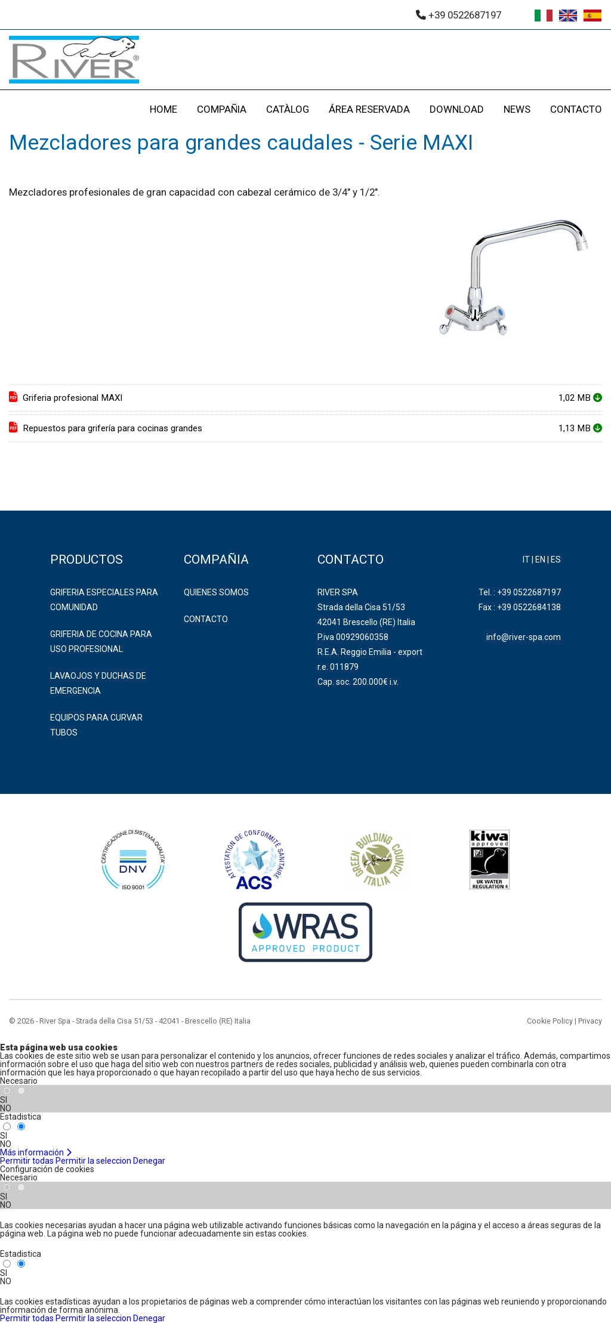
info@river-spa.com (523, 637)
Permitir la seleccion (93, 1161)
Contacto (206, 619)
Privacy (590, 1020)
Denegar (149, 1161)
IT (526, 559)
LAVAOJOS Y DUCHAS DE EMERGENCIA (98, 683)
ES (556, 559)
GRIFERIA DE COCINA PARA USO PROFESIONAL (101, 641)
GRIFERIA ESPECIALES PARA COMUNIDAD (104, 600)
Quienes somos (216, 592)
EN (540, 559)
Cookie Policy (550, 1020)
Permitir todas (27, 1161)
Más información (36, 1152)
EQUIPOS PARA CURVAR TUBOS (96, 725)
